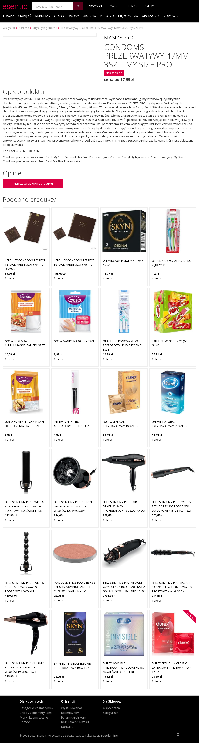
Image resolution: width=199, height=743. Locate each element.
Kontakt (67, 727)
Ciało (59, 16)
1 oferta (9, 278)
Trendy (131, 6)
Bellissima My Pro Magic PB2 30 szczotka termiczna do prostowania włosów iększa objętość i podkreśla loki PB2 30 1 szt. (173, 591)
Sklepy (149, 6)
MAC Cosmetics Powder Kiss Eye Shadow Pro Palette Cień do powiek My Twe (74, 587)
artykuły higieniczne (45, 28)
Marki (114, 6)
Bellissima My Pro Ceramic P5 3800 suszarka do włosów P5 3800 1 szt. (24, 667)
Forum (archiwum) (74, 717)
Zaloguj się (110, 713)
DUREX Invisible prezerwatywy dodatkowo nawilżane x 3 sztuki (123, 667)
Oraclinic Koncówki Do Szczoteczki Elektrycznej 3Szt (122, 345)
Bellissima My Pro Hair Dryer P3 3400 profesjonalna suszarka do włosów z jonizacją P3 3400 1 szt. (124, 510)
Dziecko (107, 16)
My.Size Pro (118, 37)
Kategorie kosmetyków (36, 708)
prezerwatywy (69, 28)
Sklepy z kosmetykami (36, 713)
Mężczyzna (128, 16)
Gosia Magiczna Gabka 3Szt (74, 341)
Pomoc (25, 722)
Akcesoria (151, 16)
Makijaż (24, 16)
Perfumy (42, 16)
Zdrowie (170, 16)
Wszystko (9, 28)
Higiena (89, 16)
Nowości (95, 6)
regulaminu (109, 735)
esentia (15, 5)
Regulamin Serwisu (75, 722)
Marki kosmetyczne (34, 717)
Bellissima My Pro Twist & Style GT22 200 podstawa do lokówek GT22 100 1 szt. (172, 506)
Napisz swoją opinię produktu (33, 183)
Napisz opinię (114, 73)
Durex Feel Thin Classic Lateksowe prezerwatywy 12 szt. (171, 667)
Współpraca (111, 708)
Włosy (73, 16)
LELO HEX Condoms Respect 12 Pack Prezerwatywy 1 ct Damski (25, 264)
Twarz (8, 16)
